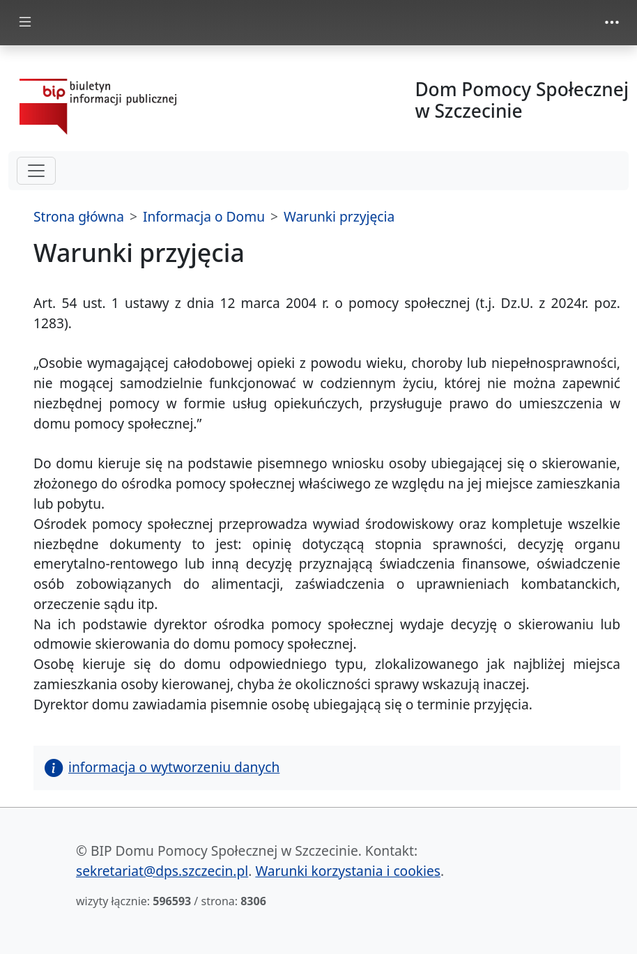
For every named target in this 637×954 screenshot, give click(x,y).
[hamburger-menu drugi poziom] (36, 171)
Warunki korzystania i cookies (347, 870)
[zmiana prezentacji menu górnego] (612, 22)
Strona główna (78, 216)
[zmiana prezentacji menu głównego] (25, 22)
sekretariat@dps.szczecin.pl (162, 870)
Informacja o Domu (204, 216)
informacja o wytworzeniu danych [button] (162, 766)
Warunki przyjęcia (339, 216)
